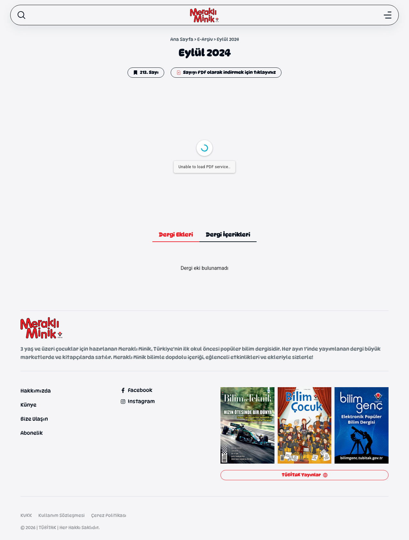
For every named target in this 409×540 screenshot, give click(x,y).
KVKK (26, 515)
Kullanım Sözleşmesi (61, 515)
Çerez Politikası (108, 515)
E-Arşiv (205, 39)
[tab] (175, 235)
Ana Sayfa (181, 39)
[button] (145, 72)
